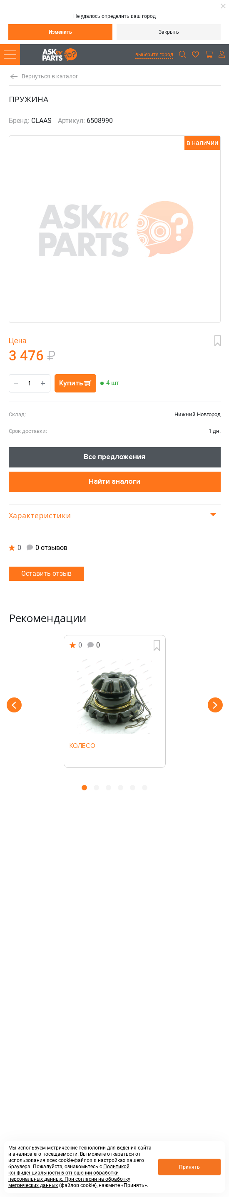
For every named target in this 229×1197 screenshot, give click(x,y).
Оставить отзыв (46, 573)
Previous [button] (14, 704)
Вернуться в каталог (50, 76)
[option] (115, 701)
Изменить (60, 32)
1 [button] (84, 787)
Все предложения (114, 456)
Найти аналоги (114, 481)
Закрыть (169, 32)
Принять (189, 1167)
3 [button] (108, 787)
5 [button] (132, 787)
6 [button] (144, 787)
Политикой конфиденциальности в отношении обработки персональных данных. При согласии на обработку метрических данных (69, 1176)
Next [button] (215, 704)
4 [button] (120, 787)
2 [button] (96, 787)
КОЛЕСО (82, 746)
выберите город (154, 54)
